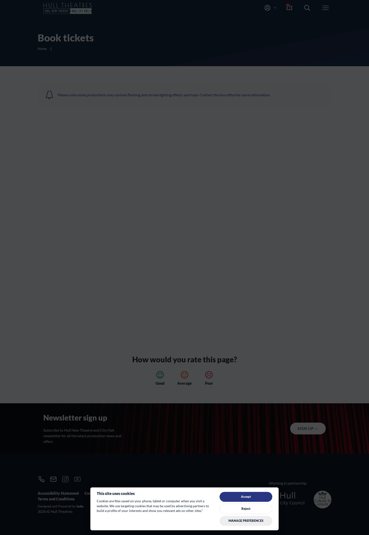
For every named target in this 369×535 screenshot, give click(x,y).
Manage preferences (246, 521)
